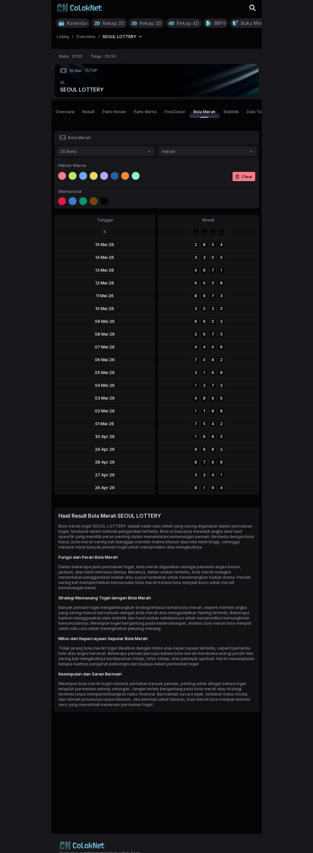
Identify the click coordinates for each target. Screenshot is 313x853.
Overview (65, 111)
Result (88, 111)
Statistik (231, 111)
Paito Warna (145, 111)
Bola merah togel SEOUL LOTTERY (92, 526)
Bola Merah (204, 113)
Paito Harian (114, 111)
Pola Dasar (175, 111)
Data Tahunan (260, 111)
